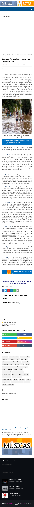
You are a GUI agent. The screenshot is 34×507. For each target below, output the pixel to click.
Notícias (26, 374)
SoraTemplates (10, 503)
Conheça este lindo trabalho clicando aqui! (9, 394)
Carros (17, 359)
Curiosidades (25, 362)
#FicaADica (5, 356)
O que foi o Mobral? (14, 486)
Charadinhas (24, 359)
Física (3, 367)
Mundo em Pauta (6, 374)
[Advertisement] (17, 35)
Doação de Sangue (14, 493)
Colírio (13, 362)
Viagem (4, 384)
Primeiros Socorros (6, 379)
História (9, 367)
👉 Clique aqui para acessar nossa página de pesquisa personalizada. (9, 324)
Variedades (27, 382)
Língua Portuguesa (18, 369)
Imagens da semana (17, 367)
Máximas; (14, 374)
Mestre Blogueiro (7, 65)
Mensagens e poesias (18, 372)
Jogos (3, 369)
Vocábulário (11, 384)
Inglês (25, 367)
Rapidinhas (22, 379)
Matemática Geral (6, 372)
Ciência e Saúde (12, 54)
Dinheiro (17, 364)
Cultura (18, 362)
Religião (4, 382)
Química (15, 379)
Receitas (29, 379)
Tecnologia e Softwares (16, 382)
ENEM (22, 364)
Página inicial (5, 54)
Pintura (19, 377)
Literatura (9, 369)
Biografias (11, 359)
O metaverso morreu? (15, 479)
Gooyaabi (23, 503)
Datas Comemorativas (7, 364)
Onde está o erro (6, 377)
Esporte (27, 364)
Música (20, 374)
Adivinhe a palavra (14, 356)
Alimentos (22, 356)
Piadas (14, 377)
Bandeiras (4, 359)
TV (8, 382)
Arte (28, 356)
